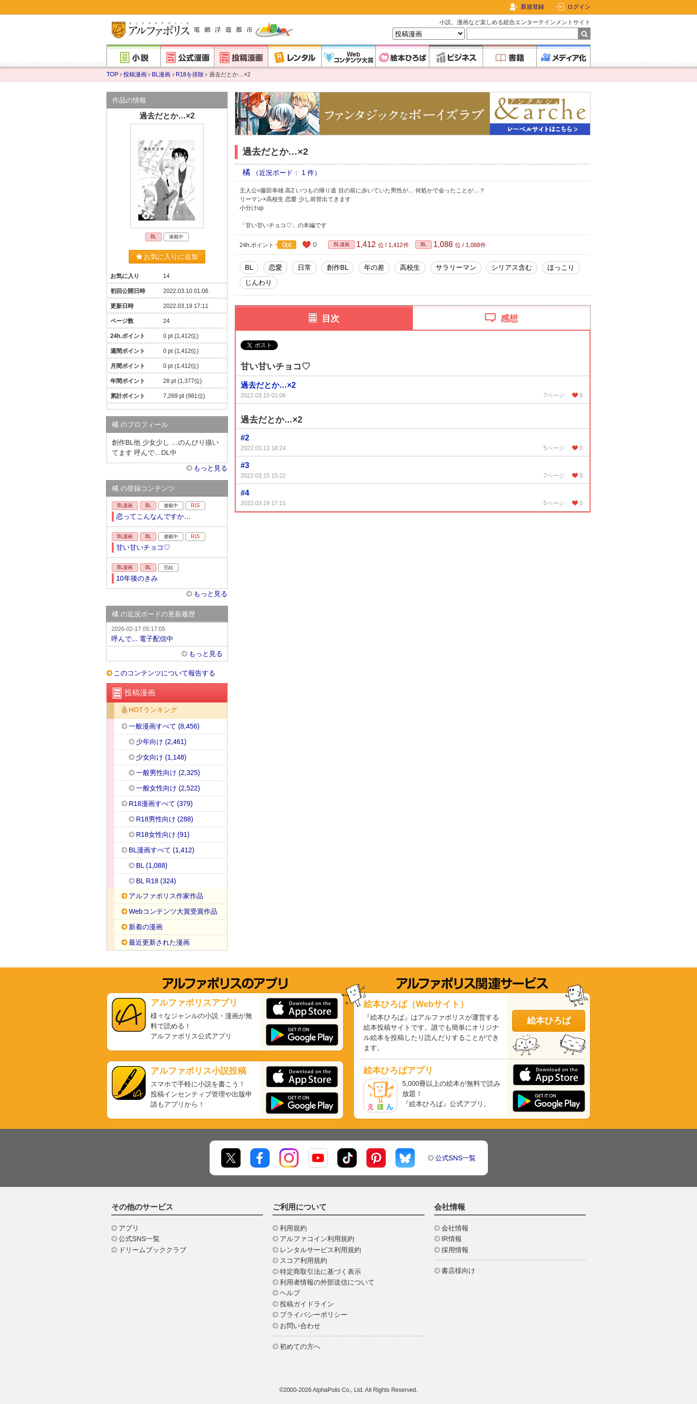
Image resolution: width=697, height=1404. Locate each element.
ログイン (579, 6)
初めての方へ (300, 1346)
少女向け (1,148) (161, 757)
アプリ (129, 1228)
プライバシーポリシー (314, 1314)
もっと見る (210, 468)
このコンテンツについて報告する (164, 673)
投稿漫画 (135, 74)
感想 (509, 318)
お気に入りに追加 (167, 257)
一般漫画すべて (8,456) (164, 726)
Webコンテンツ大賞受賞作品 (173, 911)
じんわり (258, 282)
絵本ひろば (549, 1020)
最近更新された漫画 (159, 942)
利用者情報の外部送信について (327, 1282)
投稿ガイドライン (307, 1304)
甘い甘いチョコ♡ (143, 547)
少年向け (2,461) (161, 742)
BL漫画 (161, 74)
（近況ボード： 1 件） (286, 172)
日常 (304, 267)
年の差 (374, 267)
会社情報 (455, 1228)
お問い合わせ (300, 1326)
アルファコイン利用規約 (317, 1239)
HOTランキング (153, 710)
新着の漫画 (146, 927)
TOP (112, 74)
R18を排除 (190, 74)
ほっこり (561, 267)
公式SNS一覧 (455, 1158)
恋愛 (275, 267)
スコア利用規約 (303, 1260)
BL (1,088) (151, 865)
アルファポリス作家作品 (166, 896)
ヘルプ (290, 1293)
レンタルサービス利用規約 (320, 1250)
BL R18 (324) (156, 881)
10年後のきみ (137, 578)
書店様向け (458, 1270)
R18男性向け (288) (164, 819)
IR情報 (451, 1239)
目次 (330, 318)
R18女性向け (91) (162, 834)
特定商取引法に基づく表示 (320, 1271)
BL (423, 244)
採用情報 (455, 1250)
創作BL (337, 267)
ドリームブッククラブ (152, 1250)
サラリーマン (456, 267)
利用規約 (293, 1228)
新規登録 (532, 6)
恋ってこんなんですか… (153, 516)
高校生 (410, 267)
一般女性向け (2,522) (168, 788)
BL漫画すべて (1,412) (161, 850)
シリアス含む (511, 267)
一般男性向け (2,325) (168, 772)
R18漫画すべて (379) (161, 803)
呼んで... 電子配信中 (167, 633)
